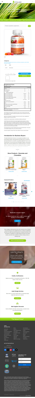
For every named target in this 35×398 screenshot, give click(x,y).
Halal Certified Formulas (17, 330)
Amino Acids (6, 329)
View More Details (11, 171)
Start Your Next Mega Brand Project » (17, 240)
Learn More (17, 298)
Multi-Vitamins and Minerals (16, 62)
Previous (3, 191)
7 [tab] (21, 201)
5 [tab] (18, 201)
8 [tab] (23, 201)
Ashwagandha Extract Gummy (10, 195)
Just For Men (25, 332)
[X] (8, 350)
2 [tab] (13, 201)
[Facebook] (5, 350)
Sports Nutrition (6, 337)
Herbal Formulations (26, 331)
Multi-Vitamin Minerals (7, 335)
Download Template (24, 73)
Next (31, 191)
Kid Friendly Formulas (17, 332)
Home (1, 20)
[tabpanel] (11, 191)
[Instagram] (11, 350)
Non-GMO (15, 334)
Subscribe (24, 364)
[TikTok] (16, 350)
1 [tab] (12, 201)
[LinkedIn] (13, 350)
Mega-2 (24, 169)
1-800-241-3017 (8, 345)
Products (6, 20)
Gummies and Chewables (15, 20)
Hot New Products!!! (7, 332)
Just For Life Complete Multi (11, 169)
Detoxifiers (5, 330)
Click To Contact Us (8, 347)
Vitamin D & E (6, 340)
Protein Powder (16, 335)
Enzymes (15, 329)
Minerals (24, 334)
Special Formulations (26, 336)
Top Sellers (9, 63)
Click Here (17, 313)
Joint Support (16, 331)
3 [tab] (15, 201)
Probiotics (5, 336)
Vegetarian (22, 62)
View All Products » (27, 180)
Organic (24, 335)
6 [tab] (19, 201)
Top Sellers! (25, 337)
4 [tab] (16, 201)
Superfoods (15, 336)
